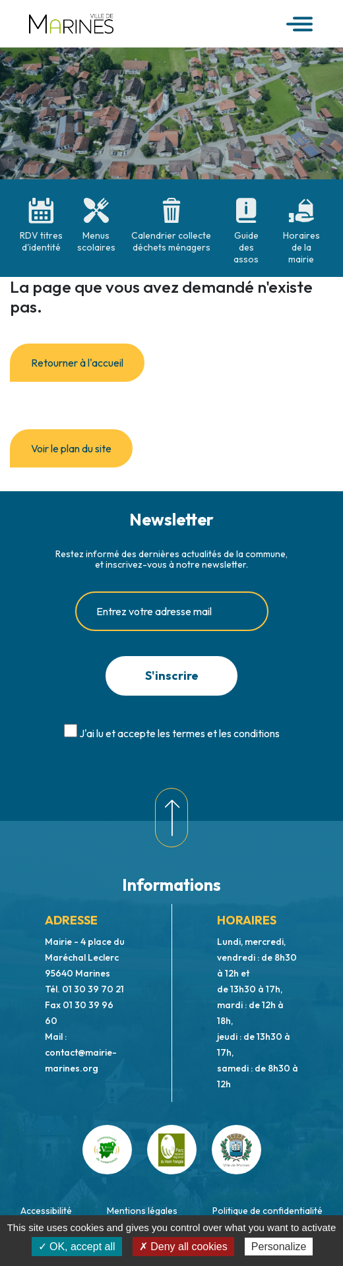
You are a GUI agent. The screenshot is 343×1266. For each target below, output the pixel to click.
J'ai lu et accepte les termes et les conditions (179, 733)
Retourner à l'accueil (77, 362)
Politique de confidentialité (267, 1211)
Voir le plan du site (71, 448)
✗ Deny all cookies (183, 1246)
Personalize (279, 1246)
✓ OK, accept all (76, 1246)
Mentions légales (142, 1211)
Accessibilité (46, 1211)
